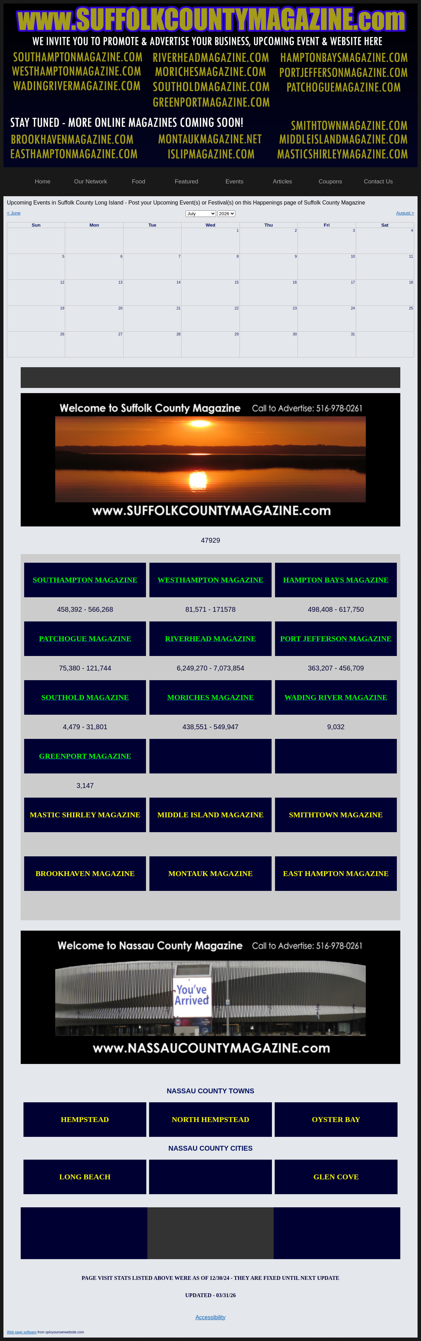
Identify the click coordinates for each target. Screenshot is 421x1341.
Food (138, 181)
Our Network (90, 181)
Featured (186, 181)
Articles (282, 181)
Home (42, 181)
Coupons (330, 181)
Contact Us (378, 181)
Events (235, 181)
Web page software (22, 1332)
